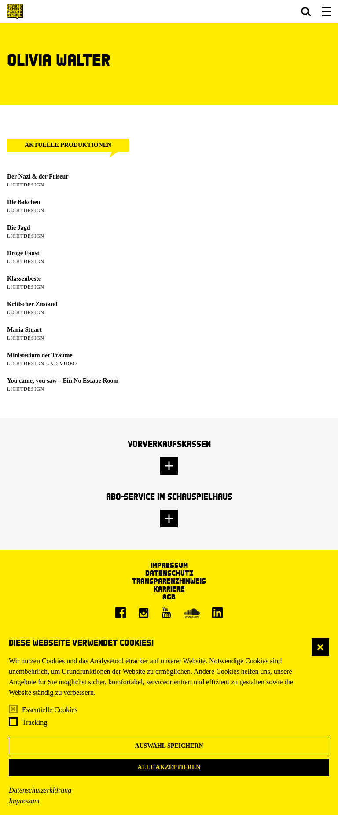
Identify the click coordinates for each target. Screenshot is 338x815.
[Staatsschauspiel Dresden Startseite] (15, 11)
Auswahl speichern (169, 745)
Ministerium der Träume (40, 355)
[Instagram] (143, 612)
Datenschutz (169, 572)
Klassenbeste (24, 278)
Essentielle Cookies (49, 709)
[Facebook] (120, 612)
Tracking (34, 722)
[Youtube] (166, 612)
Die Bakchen (23, 202)
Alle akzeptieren (169, 767)
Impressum (24, 800)
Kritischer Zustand (32, 304)
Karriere (169, 588)
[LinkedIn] (217, 612)
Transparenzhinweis (169, 580)
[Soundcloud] (192, 612)
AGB (169, 596)
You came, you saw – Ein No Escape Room (62, 380)
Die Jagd (18, 227)
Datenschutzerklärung (40, 790)
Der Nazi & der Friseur (37, 176)
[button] (306, 11)
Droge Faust (23, 253)
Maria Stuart (24, 329)
